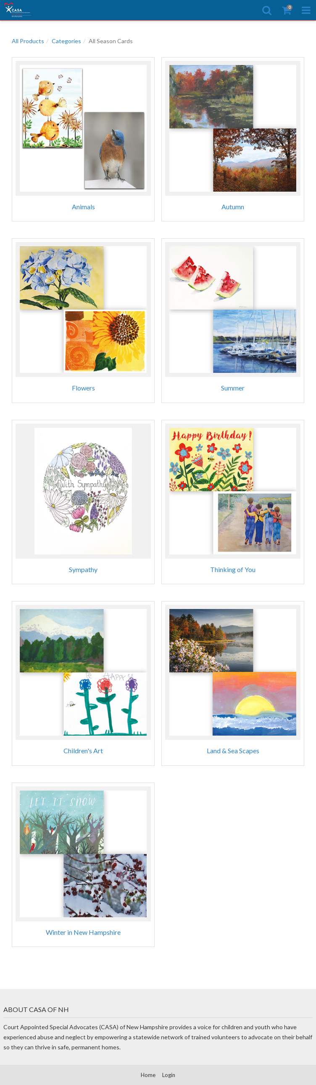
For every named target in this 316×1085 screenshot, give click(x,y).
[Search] (266, 10)
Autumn (232, 207)
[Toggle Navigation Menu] (306, 10)
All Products (28, 40)
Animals (83, 207)
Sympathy (83, 569)
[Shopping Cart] (286, 10)
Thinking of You (232, 569)
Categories (66, 40)
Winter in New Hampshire (83, 932)
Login (168, 1075)
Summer (233, 388)
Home (148, 1075)
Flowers (83, 388)
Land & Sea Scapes (233, 751)
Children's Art (83, 751)
